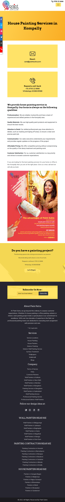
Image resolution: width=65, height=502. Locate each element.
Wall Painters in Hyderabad (32, 391)
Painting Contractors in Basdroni (32, 457)
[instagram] (1, 26)
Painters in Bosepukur (33, 488)
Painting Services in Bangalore (32, 388)
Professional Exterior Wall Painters (32, 399)
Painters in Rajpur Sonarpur (32, 479)
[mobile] (1, 49)
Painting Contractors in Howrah (32, 448)
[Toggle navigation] (58, 5)
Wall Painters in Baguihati (32, 434)
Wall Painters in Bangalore (32, 386)
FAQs (32, 372)
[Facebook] (34, 410)
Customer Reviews (32, 374)
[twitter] (1, 38)
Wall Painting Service (32, 394)
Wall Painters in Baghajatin (32, 428)
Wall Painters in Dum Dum (32, 439)
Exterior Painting (32, 346)
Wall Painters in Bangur (32, 436)
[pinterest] (1, 32)
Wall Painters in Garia (33, 431)
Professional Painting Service (32, 397)
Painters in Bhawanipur (32, 482)
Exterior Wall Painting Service (32, 349)
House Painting (32, 340)
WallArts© (32, 357)
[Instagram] (29, 410)
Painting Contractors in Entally (32, 465)
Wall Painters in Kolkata (32, 377)
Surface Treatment (32, 352)
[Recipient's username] (28, 293)
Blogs (32, 360)
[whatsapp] (1, 44)
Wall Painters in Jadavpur (32, 425)
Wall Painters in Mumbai (32, 383)
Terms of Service (32, 369)
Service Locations (32, 338)
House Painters (32, 343)
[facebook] (1, 20)
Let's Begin (31, 270)
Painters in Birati (32, 485)
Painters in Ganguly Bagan (32, 474)
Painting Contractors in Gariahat (32, 459)
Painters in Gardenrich (32, 491)
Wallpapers (32, 354)
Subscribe (43, 293)
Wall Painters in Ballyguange (32, 423)
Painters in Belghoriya (33, 477)
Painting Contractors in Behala (32, 462)
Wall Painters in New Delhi (32, 380)
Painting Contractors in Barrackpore (32, 451)
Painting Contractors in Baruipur (32, 454)
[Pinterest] (38, 410)
